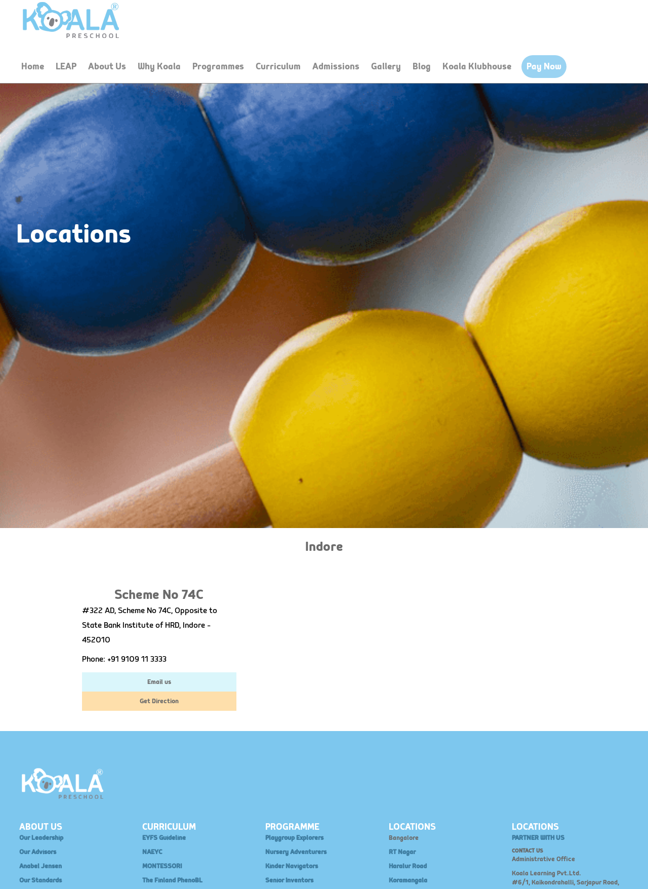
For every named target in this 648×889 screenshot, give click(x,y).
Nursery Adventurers (296, 852)
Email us (159, 682)
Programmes (218, 66)
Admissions (335, 66)
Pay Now (543, 66)
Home (32, 66)
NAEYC (152, 852)
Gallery (386, 66)
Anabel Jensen (40, 866)
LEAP (66, 66)
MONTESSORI (162, 866)
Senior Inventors (289, 880)
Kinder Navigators (291, 866)
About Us (107, 66)
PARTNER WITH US (538, 838)
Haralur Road (408, 866)
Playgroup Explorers (294, 838)
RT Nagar (402, 852)
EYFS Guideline (164, 838)
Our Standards (40, 880)
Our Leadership (41, 838)
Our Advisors (37, 852)
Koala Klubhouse (476, 66)
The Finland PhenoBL (172, 880)
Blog (422, 66)
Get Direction (159, 701)
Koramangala (408, 880)
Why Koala (159, 66)
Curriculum (278, 66)
